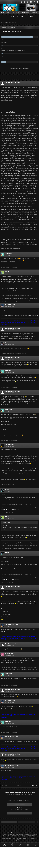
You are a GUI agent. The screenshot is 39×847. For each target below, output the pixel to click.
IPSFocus (14, 832)
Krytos (7, 271)
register (19, 68)
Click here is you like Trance (7, 512)
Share (9, 822)
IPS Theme (9, 832)
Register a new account (19, 804)
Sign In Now (19, 813)
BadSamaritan (9, 653)
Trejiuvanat (8, 343)
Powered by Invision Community (19, 841)
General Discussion (11, 22)
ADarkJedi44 (8, 253)
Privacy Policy (25, 832)
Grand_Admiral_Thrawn (12, 305)
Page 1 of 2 (19, 77)
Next (34, 77)
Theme (19, 832)
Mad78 (7, 489)
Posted (9, 84)
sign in (14, 68)
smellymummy (9, 444)
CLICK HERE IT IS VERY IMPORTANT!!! (10, 509)
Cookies (30, 832)
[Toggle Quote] (3, 522)
